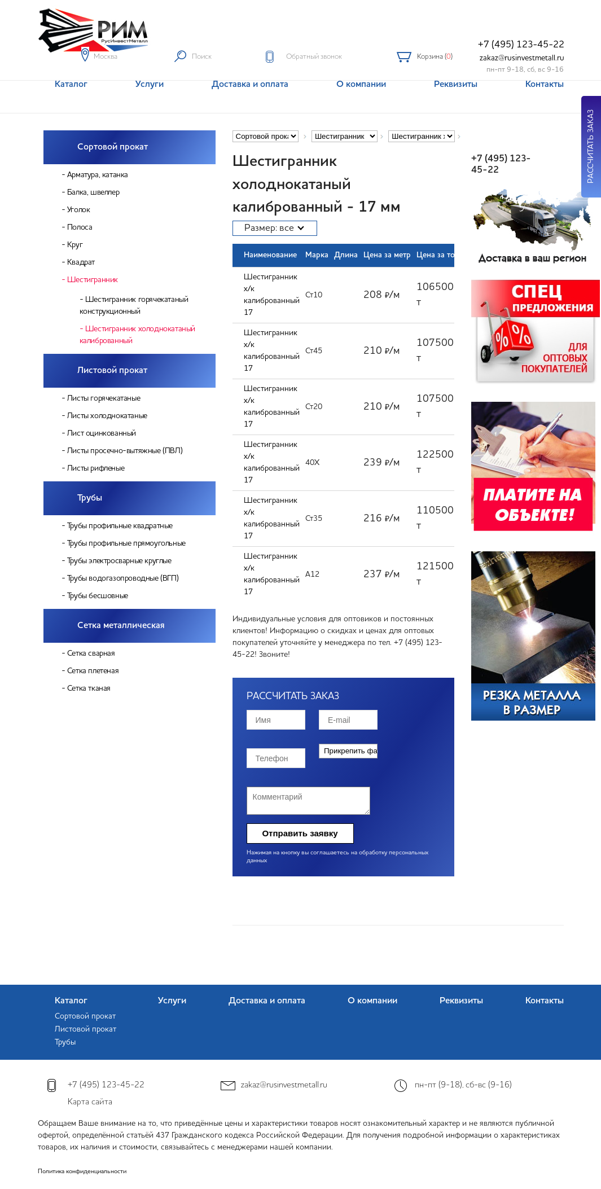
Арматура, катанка (97, 175)
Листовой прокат (112, 370)
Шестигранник (92, 280)
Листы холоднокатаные (107, 416)
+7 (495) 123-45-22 (521, 45)
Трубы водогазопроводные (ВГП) (122, 578)
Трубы (89, 498)
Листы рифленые (95, 468)
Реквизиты (461, 1001)
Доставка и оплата (267, 1001)
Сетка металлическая (121, 625)
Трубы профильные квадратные (120, 526)
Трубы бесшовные (97, 596)
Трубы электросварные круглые (119, 561)
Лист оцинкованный (101, 433)
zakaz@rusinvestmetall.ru (522, 58)
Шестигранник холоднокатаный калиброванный (137, 335)
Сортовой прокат (112, 147)
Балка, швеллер (93, 192)
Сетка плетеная (93, 671)
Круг (74, 245)
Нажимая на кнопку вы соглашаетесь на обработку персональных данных (337, 857)
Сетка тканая (89, 688)
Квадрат (81, 262)
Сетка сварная (91, 653)
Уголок (78, 210)
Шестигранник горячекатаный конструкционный (134, 305)
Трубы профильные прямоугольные (126, 543)
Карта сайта (90, 1102)
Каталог (71, 1001)
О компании (372, 1001)
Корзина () (435, 56)
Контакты (544, 1001)
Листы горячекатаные (103, 398)
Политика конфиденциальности (82, 1172)
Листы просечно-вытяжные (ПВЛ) (124, 451)
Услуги (172, 1001)
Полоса (80, 227)
